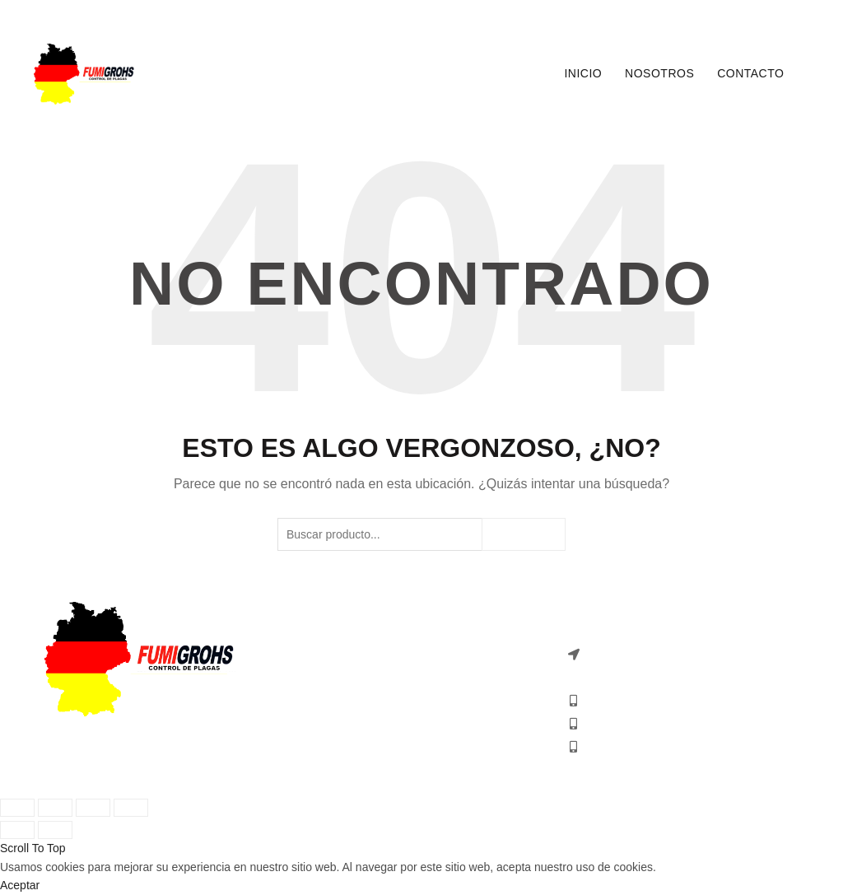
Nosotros (659, 73)
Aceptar (20, 885)
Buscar (523, 534)
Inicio (583, 73)
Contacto (750, 73)
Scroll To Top (33, 848)
